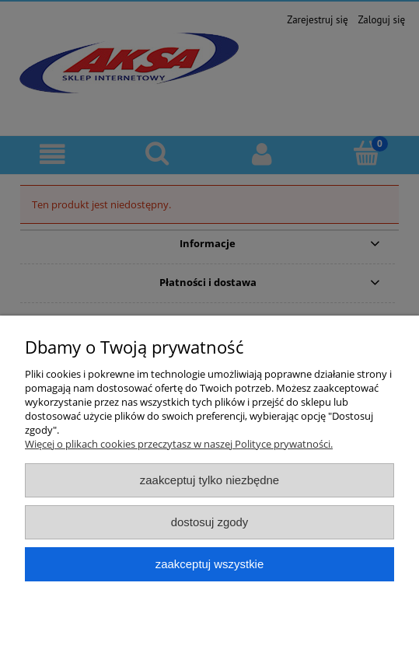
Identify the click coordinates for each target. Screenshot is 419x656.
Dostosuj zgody (210, 522)
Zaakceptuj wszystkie (209, 564)
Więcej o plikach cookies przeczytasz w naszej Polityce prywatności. (179, 444)
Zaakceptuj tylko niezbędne (209, 480)
